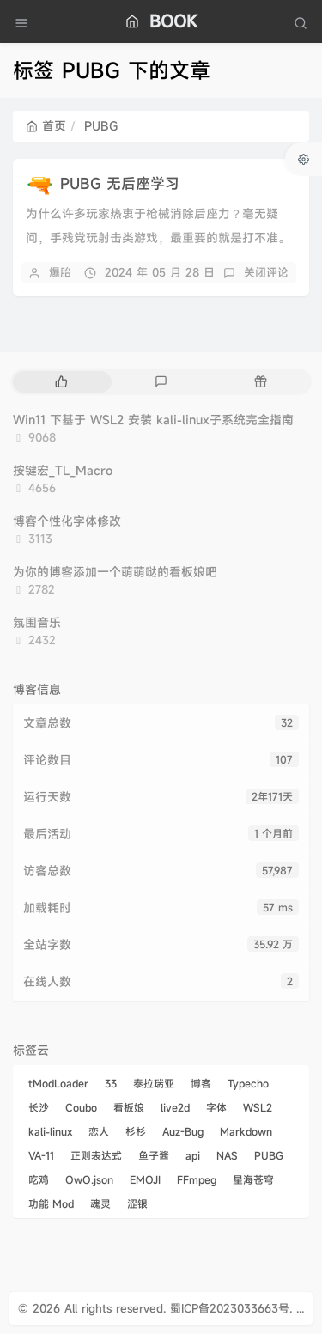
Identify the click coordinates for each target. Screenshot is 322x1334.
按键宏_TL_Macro (62, 470)
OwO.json (89, 1179)
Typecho (248, 1083)
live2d (175, 1107)
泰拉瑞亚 (153, 1083)
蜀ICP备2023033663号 (229, 1308)
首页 (46, 126)
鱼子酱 (153, 1155)
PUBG (268, 1155)
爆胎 (60, 272)
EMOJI (145, 1179)
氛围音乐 (37, 622)
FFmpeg (196, 1179)
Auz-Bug (183, 1131)
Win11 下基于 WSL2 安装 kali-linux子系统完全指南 (153, 419)
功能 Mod (51, 1203)
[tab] (61, 381)
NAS (227, 1155)
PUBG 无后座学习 (119, 183)
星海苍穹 (253, 1179)
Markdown (246, 1131)
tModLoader (58, 1083)
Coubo (81, 1107)
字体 (216, 1107)
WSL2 (257, 1107)
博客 (201, 1083)
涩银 (137, 1203)
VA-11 (41, 1155)
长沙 (38, 1107)
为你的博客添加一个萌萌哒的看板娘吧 (115, 571)
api (192, 1155)
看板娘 (128, 1107)
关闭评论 (266, 272)
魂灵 (100, 1203)
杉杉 (135, 1131)
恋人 (98, 1131)
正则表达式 (96, 1155)
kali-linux (50, 1131)
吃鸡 (38, 1179)
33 (111, 1083)
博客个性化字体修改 (67, 521)
